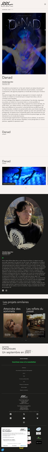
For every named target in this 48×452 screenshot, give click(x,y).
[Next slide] (25, 187)
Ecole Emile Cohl (4, 9)
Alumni (24, 373)
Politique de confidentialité (24, 384)
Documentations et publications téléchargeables (24, 370)
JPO (24, 381)
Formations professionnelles (24, 378)
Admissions (24, 367)
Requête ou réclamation (24, 390)
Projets (9, 9)
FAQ (24, 376)
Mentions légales (24, 387)
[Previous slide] (22, 187)
